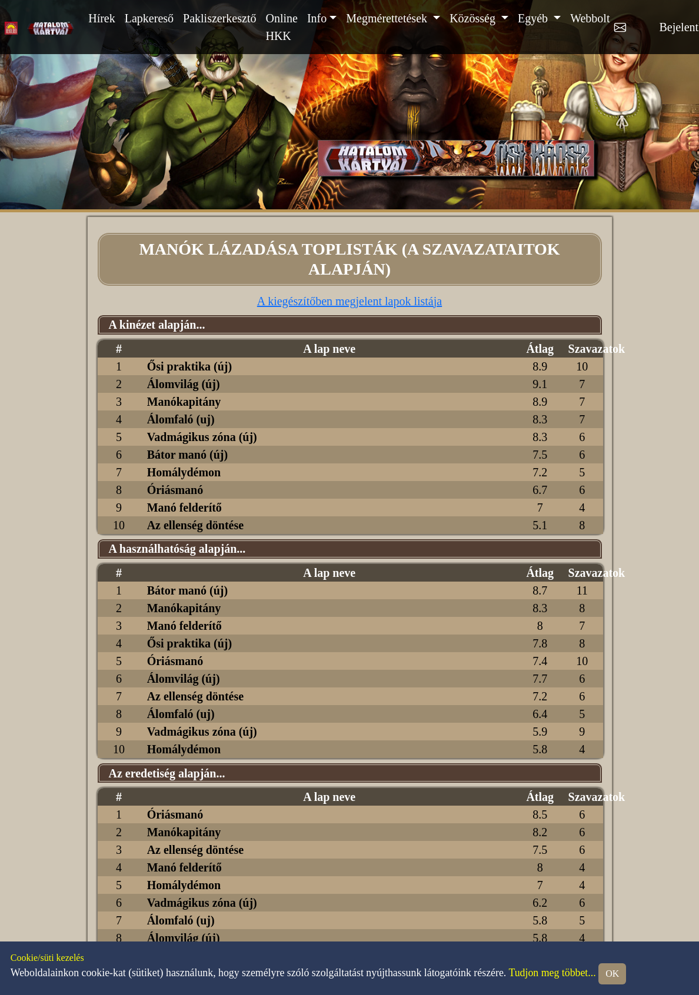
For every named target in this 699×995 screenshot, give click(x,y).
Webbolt (590, 18)
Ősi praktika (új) (189, 366)
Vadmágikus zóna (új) (202, 436)
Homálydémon (184, 472)
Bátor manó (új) (187, 454)
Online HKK (281, 27)
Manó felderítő (184, 507)
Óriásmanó (175, 489)
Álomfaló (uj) (181, 419)
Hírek (101, 18)
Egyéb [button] (534, 18)
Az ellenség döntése (195, 525)
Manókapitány (184, 401)
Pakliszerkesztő (219, 18)
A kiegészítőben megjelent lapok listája (349, 301)
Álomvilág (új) (183, 384)
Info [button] (317, 18)
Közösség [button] (474, 18)
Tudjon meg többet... (551, 973)
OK (612, 974)
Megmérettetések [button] (388, 18)
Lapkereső (149, 18)
